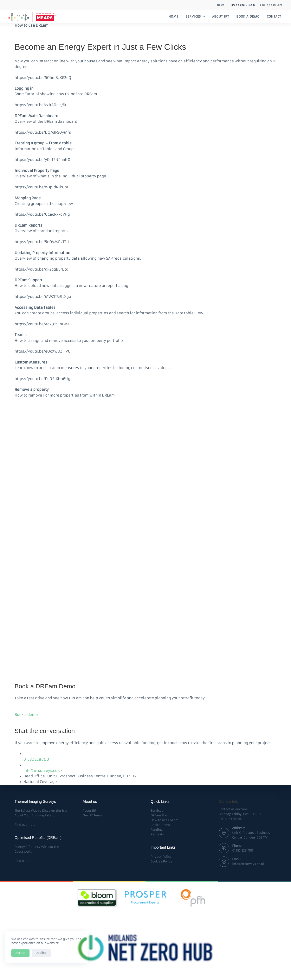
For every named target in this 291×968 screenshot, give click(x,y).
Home (174, 16)
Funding (157, 829)
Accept (20, 953)
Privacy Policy (161, 857)
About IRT (220, 16)
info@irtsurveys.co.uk (43, 770)
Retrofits (157, 834)
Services (196, 16)
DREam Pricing (161, 815)
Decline (41, 953)
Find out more (25, 825)
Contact (274, 16)
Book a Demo (247, 16)
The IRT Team (92, 815)
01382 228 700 (36, 759)
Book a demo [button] (26, 714)
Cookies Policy (161, 861)
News (220, 5)
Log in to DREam (271, 5)
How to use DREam (242, 5)
